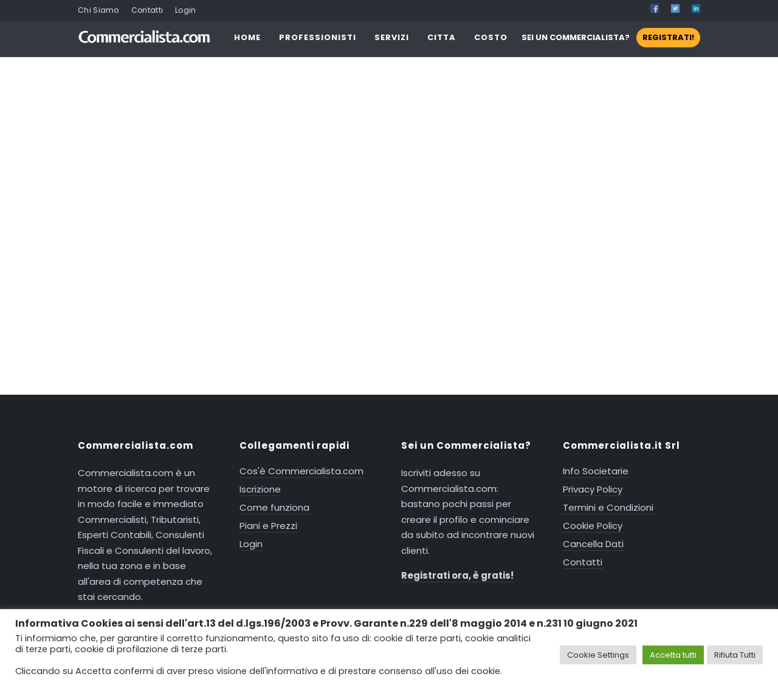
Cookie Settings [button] (598, 655)
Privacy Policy (592, 489)
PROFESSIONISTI (317, 37)
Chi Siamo (98, 10)
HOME (247, 37)
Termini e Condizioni (608, 507)
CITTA (441, 37)
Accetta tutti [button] (673, 655)
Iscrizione (260, 489)
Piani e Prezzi (268, 525)
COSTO (491, 37)
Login (185, 10)
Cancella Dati (593, 543)
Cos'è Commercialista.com (301, 471)
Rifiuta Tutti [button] (735, 655)
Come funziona (274, 507)
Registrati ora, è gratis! (457, 575)
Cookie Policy (592, 525)
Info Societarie (595, 471)
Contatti (147, 10)
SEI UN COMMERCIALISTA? (611, 37)
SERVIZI (391, 37)
